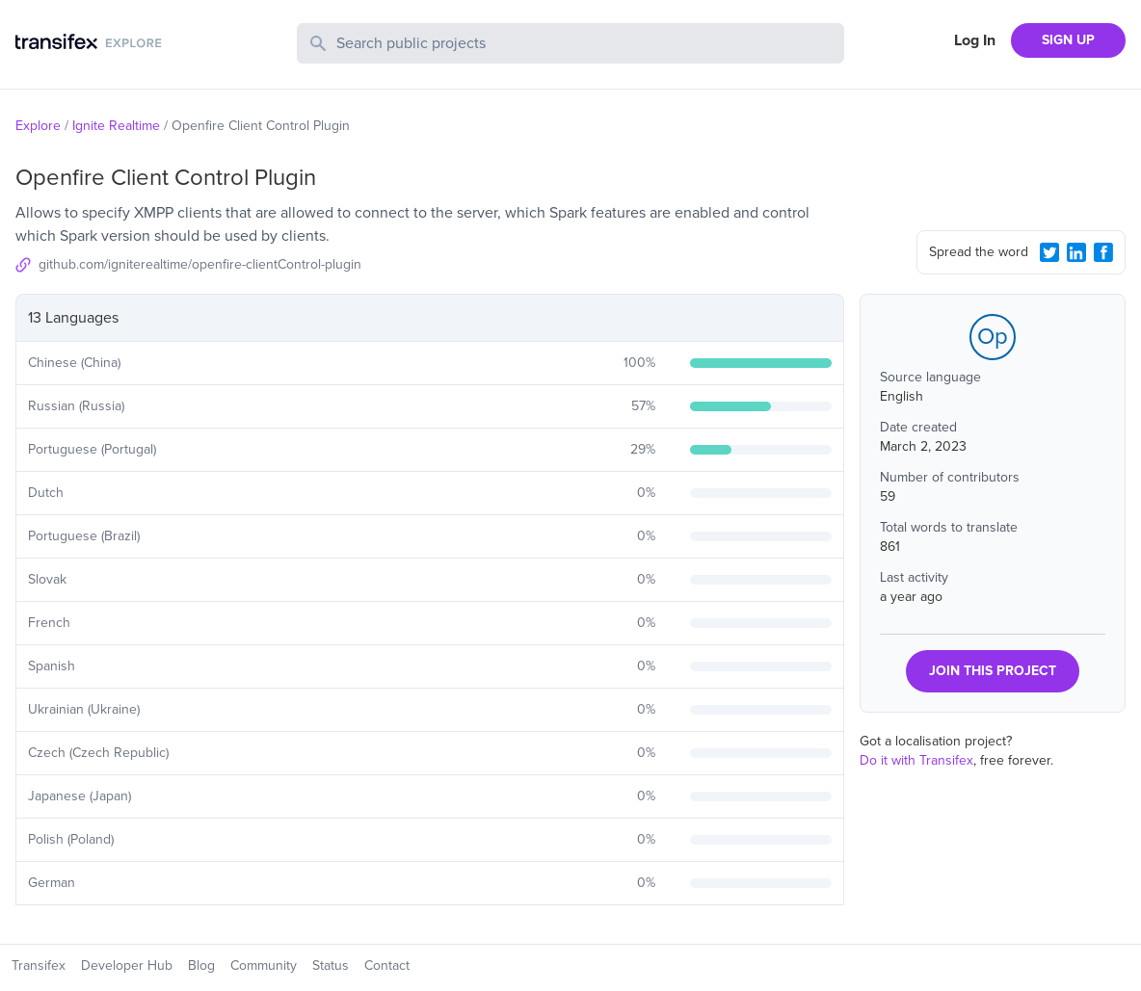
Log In (974, 40)
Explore (38, 125)
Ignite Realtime (116, 125)
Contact (387, 965)
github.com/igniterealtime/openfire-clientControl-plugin (200, 264)
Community (263, 965)
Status (330, 965)
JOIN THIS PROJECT (992, 671)
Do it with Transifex (916, 760)
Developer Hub (126, 965)
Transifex (39, 965)
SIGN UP (1068, 40)
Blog (201, 965)
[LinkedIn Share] (1076, 252)
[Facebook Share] (1103, 252)
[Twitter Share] (1049, 252)
